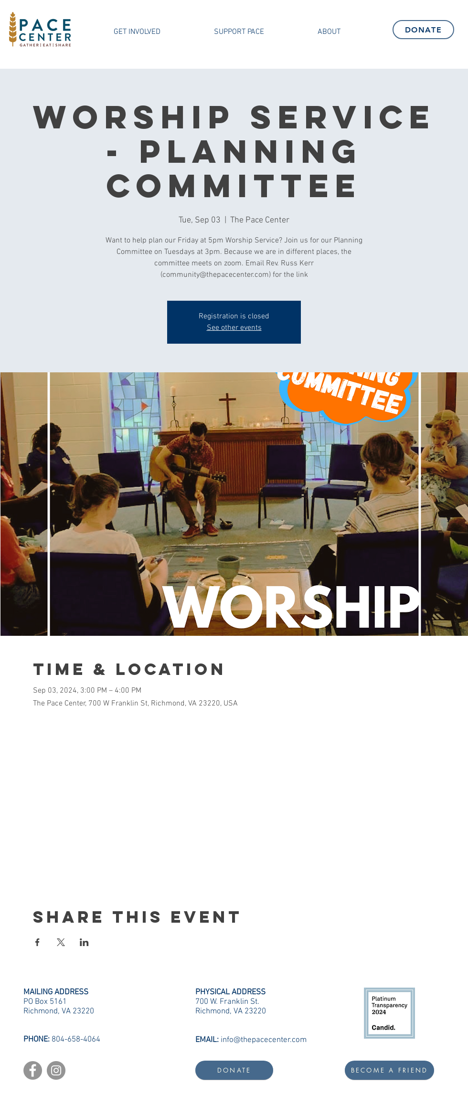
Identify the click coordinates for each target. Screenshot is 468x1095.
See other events (234, 328)
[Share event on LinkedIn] (84, 942)
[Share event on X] (60, 942)
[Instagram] (56, 1070)
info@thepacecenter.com (264, 1040)
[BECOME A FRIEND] (389, 1070)
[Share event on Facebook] (37, 942)
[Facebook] (32, 1070)
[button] (137, 32)
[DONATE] (423, 29)
